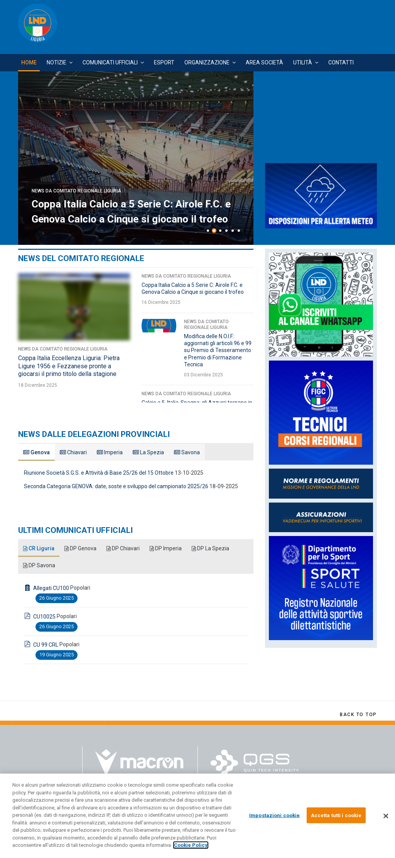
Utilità (302, 62)
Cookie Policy (191, 845)
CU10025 (44, 617)
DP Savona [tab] (39, 565)
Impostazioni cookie (274, 815)
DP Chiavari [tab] (124, 548)
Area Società (264, 62)
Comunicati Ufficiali (110, 62)
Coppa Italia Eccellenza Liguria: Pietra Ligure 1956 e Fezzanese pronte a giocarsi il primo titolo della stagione (132, 195)
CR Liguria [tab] (39, 548)
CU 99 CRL (45, 645)
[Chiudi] (385, 815)
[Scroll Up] (358, 714)
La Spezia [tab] (148, 452)
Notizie (56, 62)
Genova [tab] (36, 452)
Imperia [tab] (110, 452)
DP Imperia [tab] (167, 548)
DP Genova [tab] (81, 548)
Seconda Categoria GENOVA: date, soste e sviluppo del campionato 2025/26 (116, 486)
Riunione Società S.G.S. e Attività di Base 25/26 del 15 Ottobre (99, 473)
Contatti (341, 62)
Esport (164, 62)
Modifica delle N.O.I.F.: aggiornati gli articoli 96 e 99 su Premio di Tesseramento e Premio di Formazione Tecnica (218, 350)
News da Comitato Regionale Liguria (76, 161)
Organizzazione (207, 62)
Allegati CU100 (51, 588)
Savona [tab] (187, 452)
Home (29, 62)
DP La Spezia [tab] (212, 548)
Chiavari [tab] (73, 452)
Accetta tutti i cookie (336, 815)
